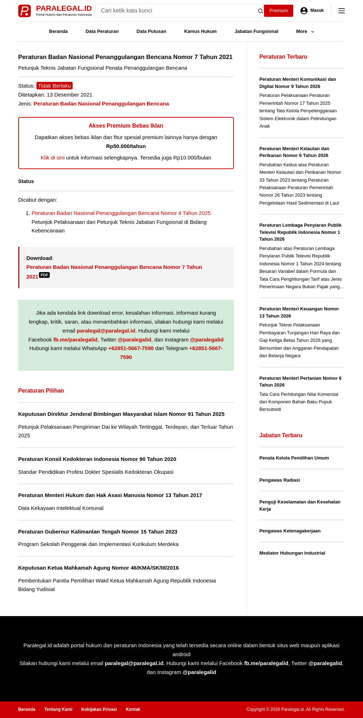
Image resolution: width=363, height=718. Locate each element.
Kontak (133, 709)
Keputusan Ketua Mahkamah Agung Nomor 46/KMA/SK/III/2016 (98, 568)
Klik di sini (53, 157)
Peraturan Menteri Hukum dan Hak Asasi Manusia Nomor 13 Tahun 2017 (110, 495)
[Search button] (261, 11)
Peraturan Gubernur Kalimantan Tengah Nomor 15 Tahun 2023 (97, 531)
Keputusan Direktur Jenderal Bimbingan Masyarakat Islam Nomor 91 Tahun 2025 (121, 414)
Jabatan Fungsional (256, 31)
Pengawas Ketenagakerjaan (289, 530)
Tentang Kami (58, 709)
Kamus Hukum (200, 31)
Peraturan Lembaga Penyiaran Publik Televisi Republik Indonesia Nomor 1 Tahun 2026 (300, 232)
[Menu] (341, 11)
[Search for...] (174, 11)
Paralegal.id (64, 8)
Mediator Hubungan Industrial (292, 553)
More (306, 32)
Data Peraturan (101, 31)
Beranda (58, 31)
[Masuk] (312, 10)
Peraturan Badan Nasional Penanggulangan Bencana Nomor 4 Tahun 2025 (121, 213)
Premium (278, 10)
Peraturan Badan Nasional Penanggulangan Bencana (101, 103)
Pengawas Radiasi (279, 480)
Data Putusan (151, 31)
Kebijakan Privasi (99, 709)
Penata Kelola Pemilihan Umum (294, 458)
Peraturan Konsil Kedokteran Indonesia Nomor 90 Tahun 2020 (97, 459)
